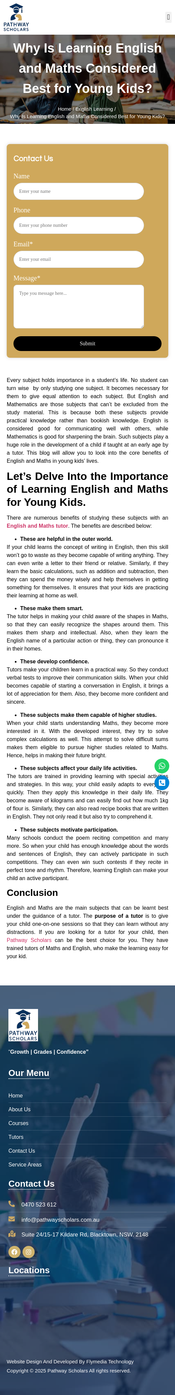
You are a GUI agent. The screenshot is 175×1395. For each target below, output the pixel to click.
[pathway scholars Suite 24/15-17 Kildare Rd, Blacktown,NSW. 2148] (87, 1314)
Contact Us (21, 1151)
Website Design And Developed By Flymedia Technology (70, 1361)
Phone (78, 217)
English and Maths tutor (37, 526)
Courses (18, 1123)
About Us (19, 1109)
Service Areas (25, 1164)
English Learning (94, 109)
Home (64, 109)
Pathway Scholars (29, 940)
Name (78, 183)
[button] (168, 17)
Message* (78, 305)
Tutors (16, 1137)
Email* (78, 251)
